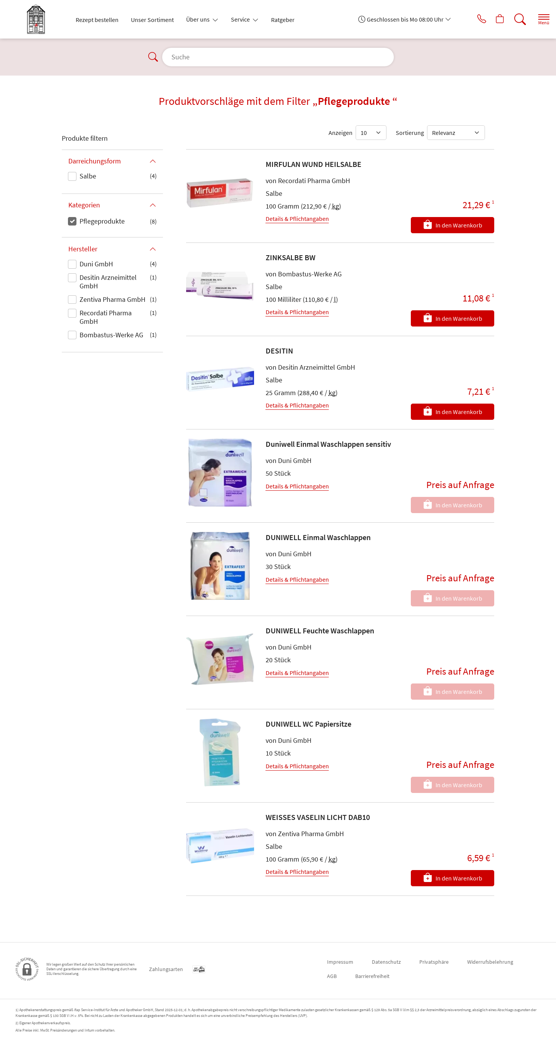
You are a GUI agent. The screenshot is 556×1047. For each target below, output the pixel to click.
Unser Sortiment (152, 20)
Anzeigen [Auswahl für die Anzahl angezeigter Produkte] (341, 132)
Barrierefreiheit (372, 976)
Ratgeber (283, 20)
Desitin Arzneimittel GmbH (108, 281)
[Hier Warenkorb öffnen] (492, 19)
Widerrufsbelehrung (490, 961)
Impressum (340, 961)
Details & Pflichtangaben (297, 218)
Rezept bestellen (97, 20)
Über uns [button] (198, 19)
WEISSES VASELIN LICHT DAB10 (318, 817)
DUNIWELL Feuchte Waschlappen (320, 630)
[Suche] (513, 19)
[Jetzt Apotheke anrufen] (471, 19)
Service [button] (241, 19)
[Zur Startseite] (39, 19)
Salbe (88, 176)
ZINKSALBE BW (290, 257)
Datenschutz (386, 961)
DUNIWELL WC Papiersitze (308, 724)
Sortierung (410, 132)
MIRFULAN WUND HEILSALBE (313, 164)
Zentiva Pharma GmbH (113, 299)
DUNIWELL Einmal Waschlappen (318, 537)
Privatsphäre (434, 961)
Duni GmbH (96, 263)
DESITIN (279, 350)
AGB (332, 976)
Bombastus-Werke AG (111, 334)
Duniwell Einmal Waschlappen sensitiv (328, 444)
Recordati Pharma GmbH (106, 317)
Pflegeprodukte (102, 221)
